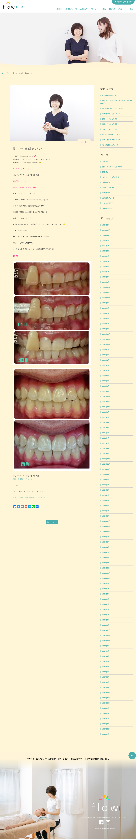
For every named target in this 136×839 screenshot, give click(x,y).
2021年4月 (105, 438)
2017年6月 (105, 661)
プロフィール (122, 9)
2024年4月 (105, 266)
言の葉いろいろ (107, 208)
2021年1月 (105, 453)
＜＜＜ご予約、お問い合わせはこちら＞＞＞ (29, 497)
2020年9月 (105, 474)
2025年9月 (105, 235)
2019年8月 (105, 542)
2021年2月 (105, 448)
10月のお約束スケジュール (111, 140)
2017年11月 (106, 635)
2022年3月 (105, 381)
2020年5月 (105, 495)
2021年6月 (105, 427)
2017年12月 (106, 630)
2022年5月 (105, 370)
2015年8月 (105, 734)
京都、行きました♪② (109, 124)
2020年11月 (106, 464)
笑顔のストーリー (108, 187)
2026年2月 (105, 225)
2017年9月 (105, 646)
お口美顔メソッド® (71, 9)
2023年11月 (106, 292)
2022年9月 (105, 350)
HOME (59, 9)
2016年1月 (105, 724)
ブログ (8, 73)
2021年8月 (105, 417)
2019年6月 (105, 552)
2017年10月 (106, 641)
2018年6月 (105, 599)
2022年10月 (106, 344)
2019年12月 (106, 521)
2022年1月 (105, 391)
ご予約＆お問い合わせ (101, 759)
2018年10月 (106, 578)
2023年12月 (106, 287)
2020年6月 (105, 490)
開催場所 (112, 9)
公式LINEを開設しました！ (111, 95)
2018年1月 (105, 625)
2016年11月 (106, 698)
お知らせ (105, 161)
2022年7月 (105, 360)
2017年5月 (105, 667)
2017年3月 (105, 677)
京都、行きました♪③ (109, 119)
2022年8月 (105, 355)
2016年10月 (106, 703)
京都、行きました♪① (109, 129)
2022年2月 (105, 386)
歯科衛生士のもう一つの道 (111, 114)
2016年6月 (105, 713)
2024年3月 (105, 272)
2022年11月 (106, 339)
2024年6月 (105, 261)
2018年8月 (105, 589)
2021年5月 (105, 433)
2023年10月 (106, 298)
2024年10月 (106, 251)
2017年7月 (105, 656)
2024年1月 (105, 282)
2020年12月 (106, 459)
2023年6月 (105, 313)
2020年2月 (105, 511)
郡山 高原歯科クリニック (22, 479)
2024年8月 (105, 256)
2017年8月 (105, 651)
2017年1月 (105, 687)
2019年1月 (105, 563)
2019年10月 (106, 531)
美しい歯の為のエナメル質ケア (112, 108)
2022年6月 (105, 365)
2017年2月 (105, 682)
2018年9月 (105, 583)
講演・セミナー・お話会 (98, 9)
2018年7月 (105, 594)
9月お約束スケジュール (110, 145)
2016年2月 (105, 719)
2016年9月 (105, 708)
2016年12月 (106, 693)
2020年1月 (105, 516)
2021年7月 (105, 422)
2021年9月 (105, 412)
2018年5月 (105, 604)
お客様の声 (83, 9)
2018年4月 (105, 609)
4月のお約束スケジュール (111, 134)
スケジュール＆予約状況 (110, 177)
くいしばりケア (107, 203)
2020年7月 (105, 485)
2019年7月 (105, 547)
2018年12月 (106, 568)
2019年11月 (106, 526)
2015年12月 (106, 729)
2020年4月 (105, 500)
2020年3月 (105, 505)
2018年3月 (105, 615)
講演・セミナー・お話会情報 (112, 167)
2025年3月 (105, 246)
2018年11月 (106, 573)
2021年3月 (105, 443)
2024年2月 (105, 277)
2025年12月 (106, 230)
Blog (131, 9)
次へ (55, 522)
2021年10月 (106, 407)
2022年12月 (106, 334)
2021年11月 (106, 402)
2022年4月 (105, 376)
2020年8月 (105, 479)
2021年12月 (106, 396)
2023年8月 (105, 308)
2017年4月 (105, 672)
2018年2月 (105, 620)
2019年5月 (105, 557)
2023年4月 (105, 318)
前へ (48, 522)
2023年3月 (105, 324)
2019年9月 (105, 537)
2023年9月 (105, 303)
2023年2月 (105, 329)
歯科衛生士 (106, 193)
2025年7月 (105, 241)
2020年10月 (106, 469)
